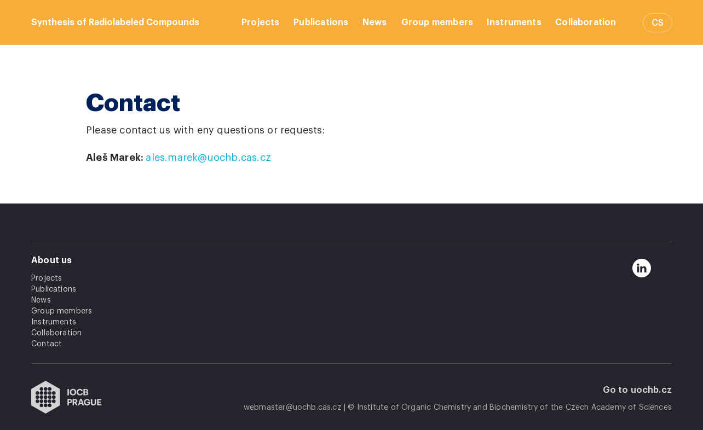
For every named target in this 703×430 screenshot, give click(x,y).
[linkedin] (641, 268)
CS (658, 23)
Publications (320, 22)
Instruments (514, 22)
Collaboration (585, 22)
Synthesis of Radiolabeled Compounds (115, 22)
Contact (46, 344)
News (374, 22)
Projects (260, 22)
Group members (437, 22)
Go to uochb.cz (637, 390)
